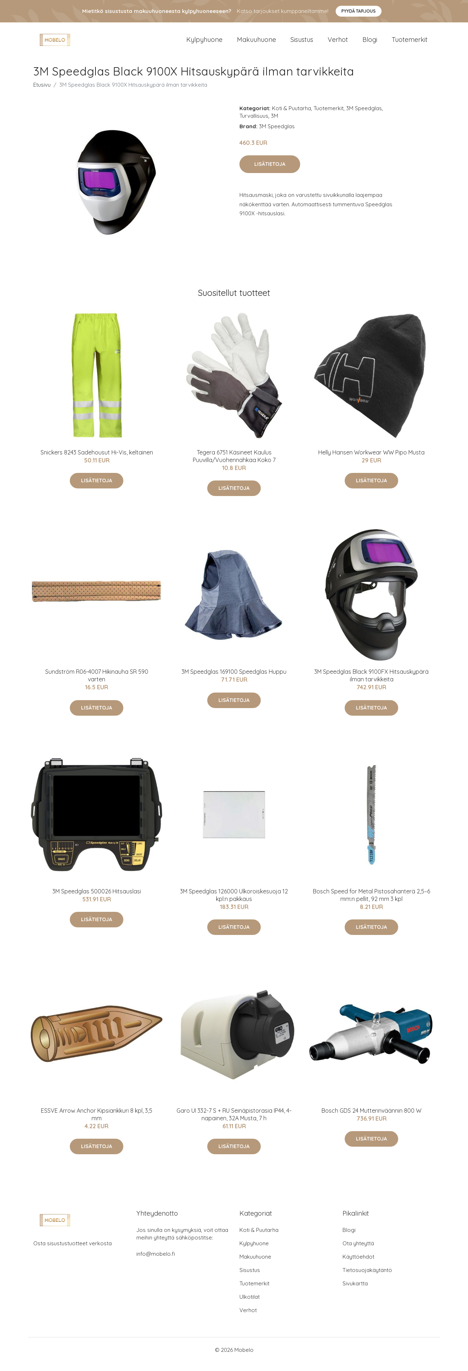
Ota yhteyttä (358, 1252)
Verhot (338, 44)
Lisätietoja (269, 172)
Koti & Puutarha (291, 116)
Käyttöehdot (358, 1265)
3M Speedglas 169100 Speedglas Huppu (234, 680)
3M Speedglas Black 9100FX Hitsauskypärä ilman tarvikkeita (371, 684)
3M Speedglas (364, 116)
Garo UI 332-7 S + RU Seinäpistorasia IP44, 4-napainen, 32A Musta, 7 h (234, 1123)
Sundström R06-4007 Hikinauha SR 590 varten (96, 684)
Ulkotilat (249, 1305)
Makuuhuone (256, 44)
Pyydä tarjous (358, 11)
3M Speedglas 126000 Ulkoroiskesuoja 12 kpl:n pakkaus (234, 903)
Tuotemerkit (409, 44)
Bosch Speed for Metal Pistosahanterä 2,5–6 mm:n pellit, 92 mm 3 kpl (371, 903)
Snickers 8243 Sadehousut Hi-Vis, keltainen (97, 461)
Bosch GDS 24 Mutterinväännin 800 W (371, 1119)
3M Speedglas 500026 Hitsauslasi (96, 900)
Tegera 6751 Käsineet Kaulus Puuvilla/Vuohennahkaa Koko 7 (234, 464)
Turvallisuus (253, 124)
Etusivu (42, 93)
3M (274, 124)
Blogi (369, 44)
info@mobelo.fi (155, 1262)
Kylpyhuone (204, 44)
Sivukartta (355, 1292)
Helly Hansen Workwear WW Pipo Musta (371, 461)
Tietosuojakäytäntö (367, 1278)
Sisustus (301, 44)
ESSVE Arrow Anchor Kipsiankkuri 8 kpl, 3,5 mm (96, 1123)
